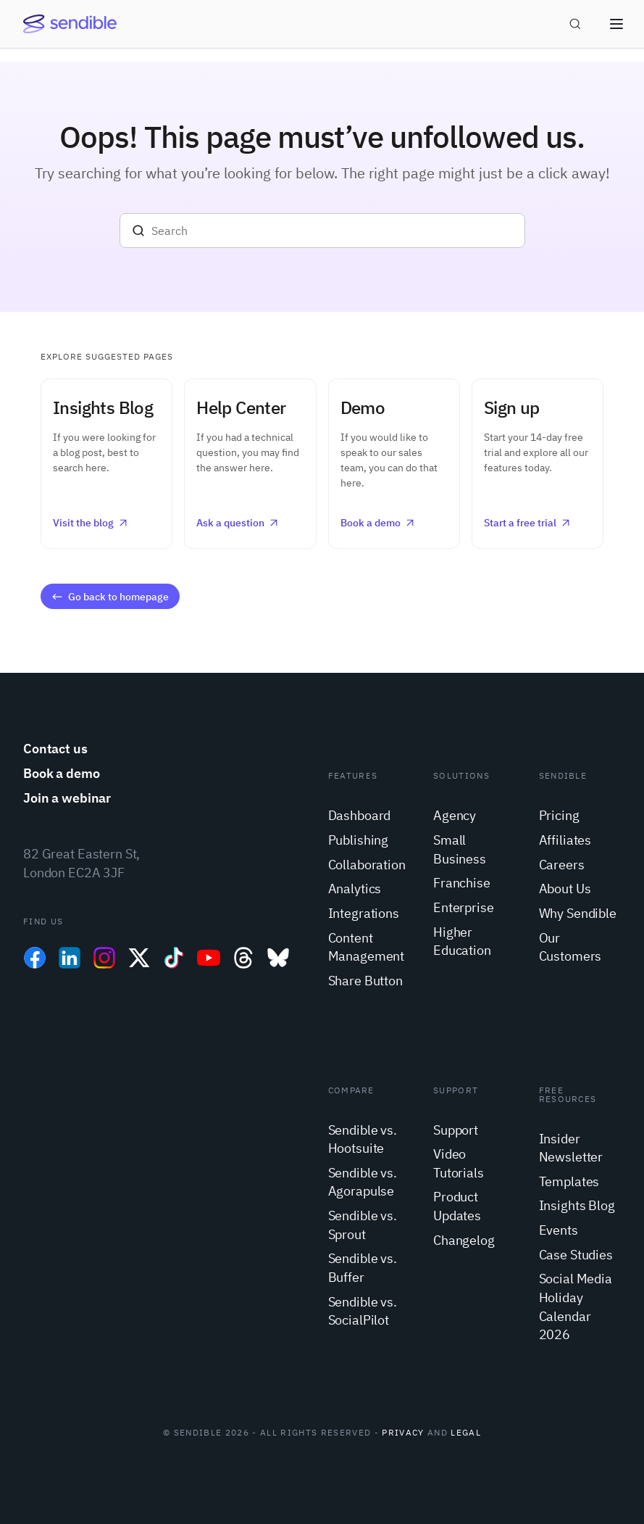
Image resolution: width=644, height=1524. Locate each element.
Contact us (55, 748)
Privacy (403, 1432)
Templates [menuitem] (569, 1181)
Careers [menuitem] (562, 864)
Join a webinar (67, 798)
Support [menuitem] (455, 1130)
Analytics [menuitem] (355, 888)
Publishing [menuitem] (358, 840)
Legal (466, 1432)
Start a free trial (528, 522)
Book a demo (378, 522)
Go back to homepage (109, 596)
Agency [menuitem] (454, 815)
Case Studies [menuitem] (576, 1254)
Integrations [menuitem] (363, 913)
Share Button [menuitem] (365, 980)
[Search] (322, 230)
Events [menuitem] (558, 1230)
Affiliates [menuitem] (565, 840)
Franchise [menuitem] (461, 882)
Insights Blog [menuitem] (577, 1205)
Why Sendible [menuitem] (577, 913)
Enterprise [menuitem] (463, 907)
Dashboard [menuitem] (359, 815)
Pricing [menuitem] (559, 815)
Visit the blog (91, 522)
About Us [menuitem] (565, 888)
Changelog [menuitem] (464, 1240)
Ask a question (238, 522)
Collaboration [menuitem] (367, 864)
